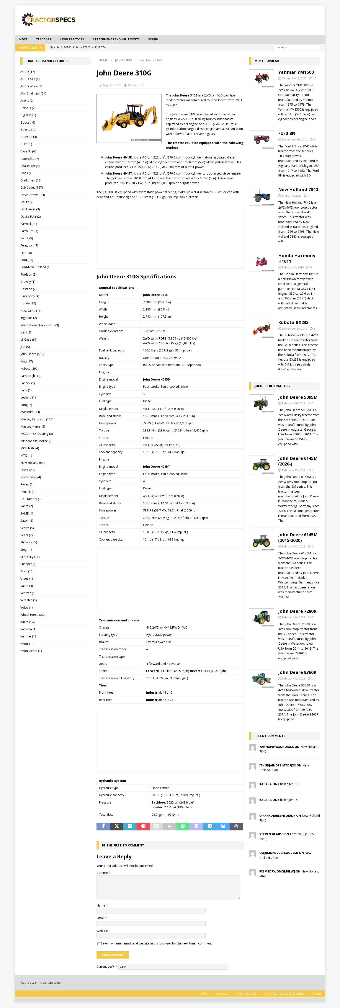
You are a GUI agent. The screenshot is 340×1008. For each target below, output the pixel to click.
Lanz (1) (26, 391)
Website (102, 931)
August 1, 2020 (112, 85)
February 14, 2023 (293, 618)
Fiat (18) (26, 253)
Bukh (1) (26, 144)
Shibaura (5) (28, 543)
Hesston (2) (28, 289)
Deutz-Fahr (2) (30, 217)
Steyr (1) (26, 550)
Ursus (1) (26, 579)
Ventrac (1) (28, 593)
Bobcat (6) (27, 123)
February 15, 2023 (293, 470)
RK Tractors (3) (31, 499)
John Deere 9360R (297, 673)
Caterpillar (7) (29, 159)
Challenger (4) (30, 166)
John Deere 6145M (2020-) (298, 461)
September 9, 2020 (294, 79)
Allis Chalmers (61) (33, 94)
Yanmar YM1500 (296, 72)
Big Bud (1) (28, 115)
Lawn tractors (75, 39)
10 (314, 79)
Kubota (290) (29, 369)
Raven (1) (27, 485)
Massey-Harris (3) (32, 427)
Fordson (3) (28, 275)
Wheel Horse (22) (32, 615)
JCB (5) (25, 347)
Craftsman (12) (30, 181)
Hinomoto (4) (29, 296)
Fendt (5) (26, 239)
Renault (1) (28, 492)
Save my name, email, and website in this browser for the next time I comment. (156, 944)
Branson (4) (28, 137)
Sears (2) (26, 535)
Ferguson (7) (29, 246)
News (23, 39)
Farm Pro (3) (29, 231)
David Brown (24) (32, 195)
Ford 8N (287, 134)
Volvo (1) (26, 608)
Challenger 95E (288, 784)
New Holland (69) (32, 463)
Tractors (45, 39)
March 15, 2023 (291, 196)
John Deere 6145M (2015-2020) (298, 538)
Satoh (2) (26, 521)
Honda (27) (28, 304)
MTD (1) (26, 456)
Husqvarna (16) (31, 311)
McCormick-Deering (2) (36, 434)
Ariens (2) (27, 101)
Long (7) (26, 405)
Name (101, 906)
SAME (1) (26, 514)
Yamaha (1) (28, 629)
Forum (164, 39)
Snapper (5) (28, 564)
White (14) (27, 622)
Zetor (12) (27, 644)
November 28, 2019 (294, 329)
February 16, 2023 (293, 404)
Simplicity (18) (30, 557)
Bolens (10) (28, 130)
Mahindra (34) (30, 412)
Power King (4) (30, 477)
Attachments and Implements (124, 39)
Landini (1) (27, 383)
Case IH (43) (29, 152)
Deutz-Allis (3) (30, 209)
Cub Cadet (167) (31, 188)
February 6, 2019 (293, 268)
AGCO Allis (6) (30, 79)
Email (100, 918)
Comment (103, 873)
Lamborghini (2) (31, 376)
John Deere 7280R (297, 611)
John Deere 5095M (298, 397)
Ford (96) (26, 260)
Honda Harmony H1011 (296, 259)
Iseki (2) (25, 333)
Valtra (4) (26, 586)
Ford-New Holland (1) (35, 268)
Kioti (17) (26, 362)
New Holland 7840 (298, 190)
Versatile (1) (28, 600)
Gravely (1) (27, 282)
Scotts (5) (27, 528)
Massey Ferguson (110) (36, 420)
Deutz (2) (26, 202)
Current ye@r (107, 967)
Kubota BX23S (293, 323)
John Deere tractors (272, 386)
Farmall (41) (28, 224)
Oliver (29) (27, 470)
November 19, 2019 (294, 140)
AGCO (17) (27, 72)
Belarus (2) (28, 108)
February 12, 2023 (293, 679)
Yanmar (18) (29, 637)
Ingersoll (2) (28, 318)
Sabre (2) (26, 506)
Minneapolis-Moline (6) (36, 441)
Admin (132, 85)
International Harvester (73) (39, 325)
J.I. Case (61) (29, 340)
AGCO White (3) (31, 87)
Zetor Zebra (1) (31, 651)
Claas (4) (26, 173)
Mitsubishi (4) (29, 448)
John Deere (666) (32, 354)
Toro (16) (27, 572)
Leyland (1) (28, 398)
